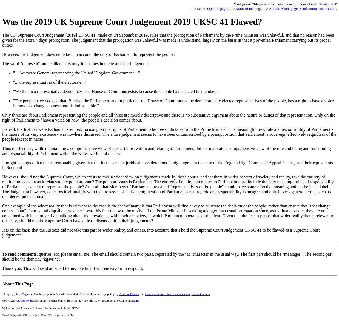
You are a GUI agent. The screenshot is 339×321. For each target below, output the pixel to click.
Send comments (311, 9)
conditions (132, 300)
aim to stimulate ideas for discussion (167, 294)
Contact (330, 9)
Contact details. (200, 294)
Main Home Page (248, 9)
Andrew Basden (129, 294)
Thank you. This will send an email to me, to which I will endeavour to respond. (72, 268)
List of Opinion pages (213, 9)
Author (274, 9)
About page (289, 9)
